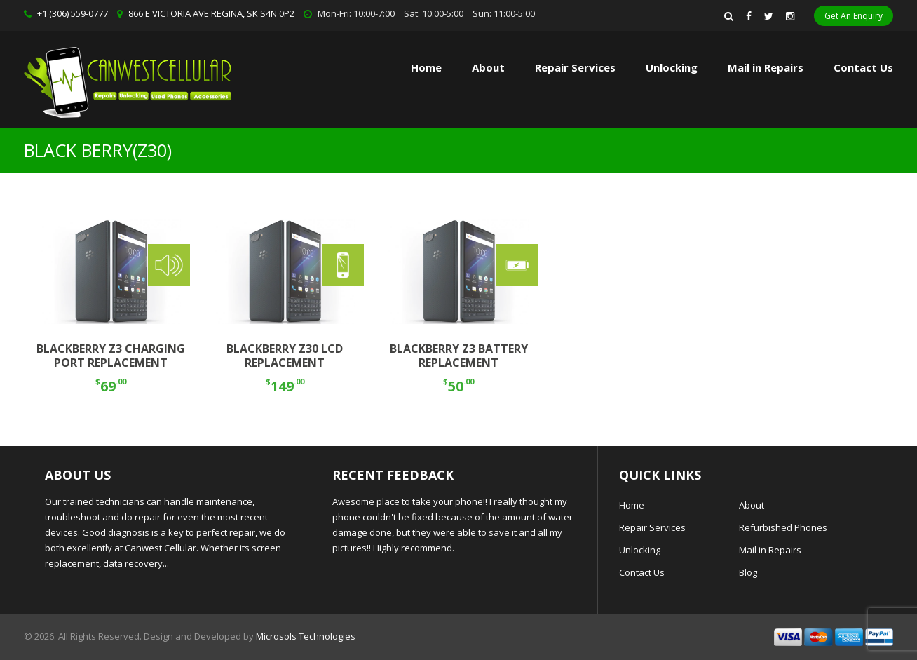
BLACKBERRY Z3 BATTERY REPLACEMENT (459, 356)
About (488, 67)
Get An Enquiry (853, 16)
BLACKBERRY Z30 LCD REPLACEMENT (284, 356)
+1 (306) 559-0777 (72, 13)
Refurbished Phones (783, 527)
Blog (748, 572)
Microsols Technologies (305, 636)
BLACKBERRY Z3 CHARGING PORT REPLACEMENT (110, 356)
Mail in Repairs (765, 67)
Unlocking (672, 67)
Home (426, 67)
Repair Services (652, 527)
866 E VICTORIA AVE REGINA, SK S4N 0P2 (211, 13)
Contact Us (863, 67)
